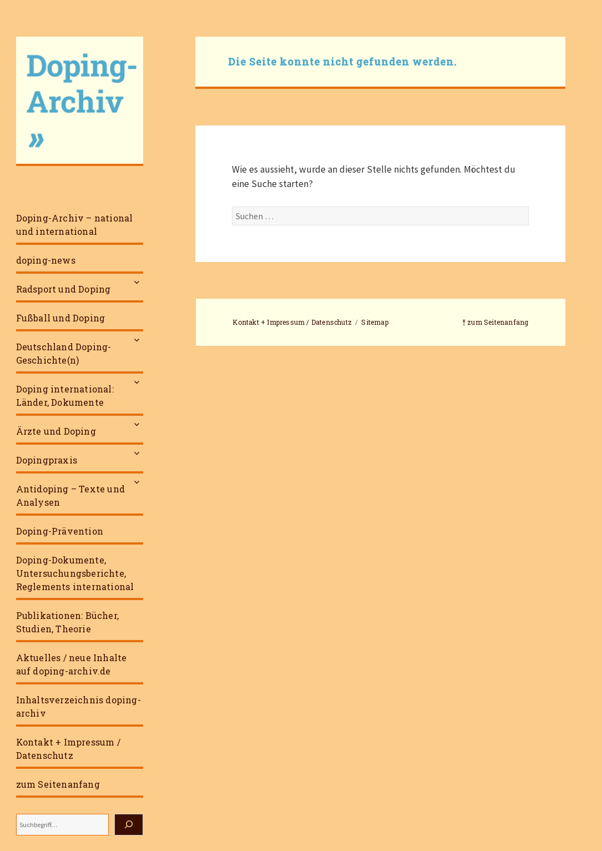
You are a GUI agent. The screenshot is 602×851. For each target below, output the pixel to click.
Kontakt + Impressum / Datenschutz (68, 748)
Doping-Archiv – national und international (74, 224)
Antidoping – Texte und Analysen (70, 495)
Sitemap (374, 322)
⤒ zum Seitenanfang (495, 322)
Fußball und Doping (60, 318)
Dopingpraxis (46, 460)
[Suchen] (128, 824)
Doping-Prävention (59, 531)
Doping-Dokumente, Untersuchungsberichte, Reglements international (75, 573)
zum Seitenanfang (58, 784)
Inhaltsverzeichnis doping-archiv (78, 706)
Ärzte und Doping (56, 431)
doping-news (45, 260)
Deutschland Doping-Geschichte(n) (64, 353)
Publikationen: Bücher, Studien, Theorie (67, 622)
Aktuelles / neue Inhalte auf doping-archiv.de (71, 664)
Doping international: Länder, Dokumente (65, 395)
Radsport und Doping (63, 289)
